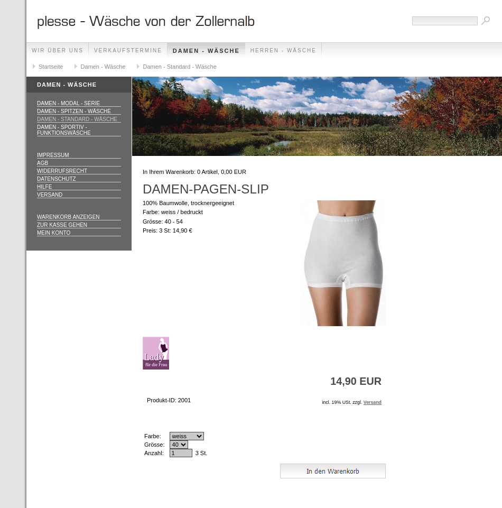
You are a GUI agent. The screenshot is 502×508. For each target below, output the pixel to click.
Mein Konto (53, 233)
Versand (49, 195)
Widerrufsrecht (62, 171)
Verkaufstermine (128, 50)
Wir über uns (57, 50)
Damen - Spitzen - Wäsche (74, 111)
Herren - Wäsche (283, 50)
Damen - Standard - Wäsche (179, 66)
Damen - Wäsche (206, 51)
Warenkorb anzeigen (68, 217)
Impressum (53, 155)
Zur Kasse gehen (62, 225)
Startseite (51, 66)
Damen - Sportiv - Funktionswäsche (64, 130)
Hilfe (44, 187)
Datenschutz (56, 179)
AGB (42, 163)
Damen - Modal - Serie (68, 103)
